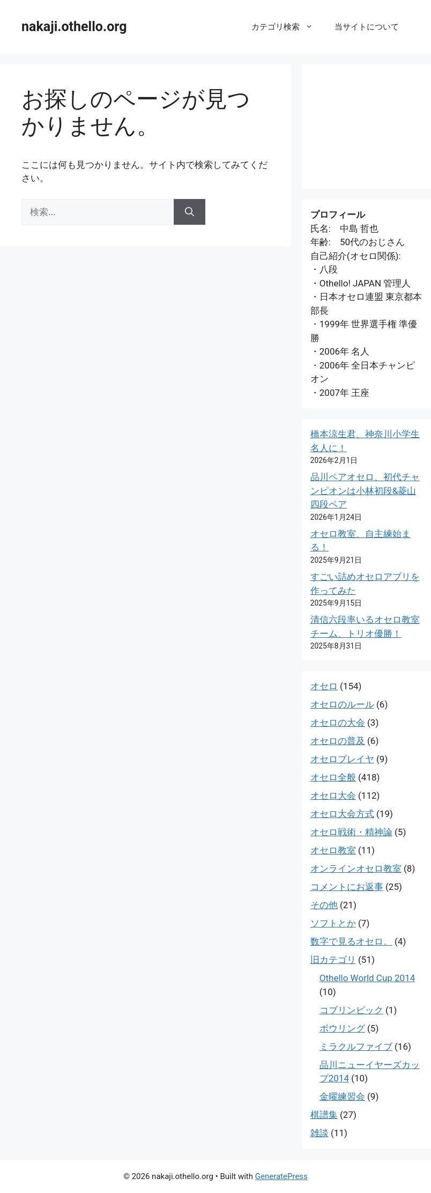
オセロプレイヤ (342, 759)
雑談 (319, 1133)
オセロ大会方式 (342, 813)
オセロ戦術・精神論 (351, 832)
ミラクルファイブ (355, 1046)
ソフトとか (333, 923)
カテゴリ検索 (287, 27)
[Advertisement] (366, 126)
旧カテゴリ (333, 959)
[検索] (189, 212)
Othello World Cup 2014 (367, 978)
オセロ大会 (333, 795)
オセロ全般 (333, 777)
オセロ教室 (333, 850)
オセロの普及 (337, 740)
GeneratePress (281, 1176)
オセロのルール (342, 704)
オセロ (324, 686)
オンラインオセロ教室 (356, 868)
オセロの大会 (337, 722)
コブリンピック (351, 1010)
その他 (324, 905)
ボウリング (342, 1028)
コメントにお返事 (346, 886)
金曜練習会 (342, 1096)
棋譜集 (324, 1114)
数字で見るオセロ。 (351, 941)
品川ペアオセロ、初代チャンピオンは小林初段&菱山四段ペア (365, 491)
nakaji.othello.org (74, 26)
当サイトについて (367, 27)
